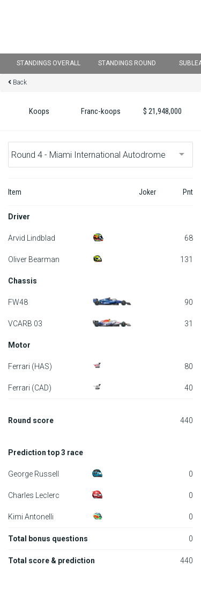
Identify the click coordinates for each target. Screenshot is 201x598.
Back (20, 82)
